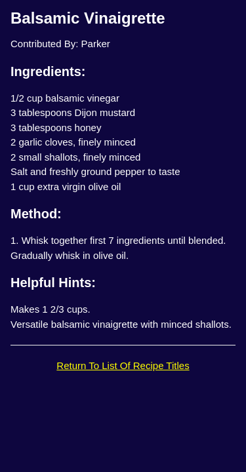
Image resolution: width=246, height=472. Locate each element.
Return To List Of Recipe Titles (122, 365)
